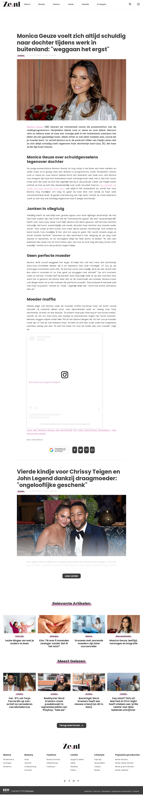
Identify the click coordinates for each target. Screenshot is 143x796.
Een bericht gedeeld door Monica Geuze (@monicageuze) (64, 424)
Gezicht (27, 763)
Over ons (96, 791)
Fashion (56, 4)
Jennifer (53, 55)
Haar (26, 759)
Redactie (88, 791)
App (95, 450)
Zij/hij (73, 763)
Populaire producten (127, 754)
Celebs (21, 55)
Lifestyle (85, 4)
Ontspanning (30, 766)
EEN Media (29, 791)
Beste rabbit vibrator (124, 763)
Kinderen (7, 766)
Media (97, 770)
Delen (71, 450)
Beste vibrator (121, 759)
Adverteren (106, 791)
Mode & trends (53, 759)
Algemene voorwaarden (121, 791)
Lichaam (28, 770)
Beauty (41, 4)
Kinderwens (8, 759)
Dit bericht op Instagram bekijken (44, 382)
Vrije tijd (97, 759)
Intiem (73, 770)
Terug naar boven (70, 728)
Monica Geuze (35, 126)
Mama (27, 4)
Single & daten (77, 759)
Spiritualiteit (99, 763)
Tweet (79, 450)
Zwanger (7, 763)
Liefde (71, 4)
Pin (87, 450)
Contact (136, 791)
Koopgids (101, 4)
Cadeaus (51, 766)
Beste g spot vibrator (124, 766)
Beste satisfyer (121, 770)
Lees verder (72, 577)
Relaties (74, 766)
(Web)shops (52, 763)
